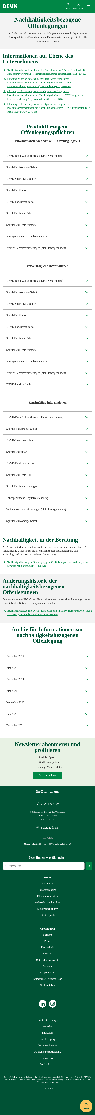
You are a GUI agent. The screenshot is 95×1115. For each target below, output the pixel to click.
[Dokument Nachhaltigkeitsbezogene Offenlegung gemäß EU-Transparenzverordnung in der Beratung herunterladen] (47, 564)
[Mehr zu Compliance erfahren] (47, 1058)
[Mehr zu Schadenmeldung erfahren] (47, 890)
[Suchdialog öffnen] (68, 6)
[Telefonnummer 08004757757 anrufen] (47, 803)
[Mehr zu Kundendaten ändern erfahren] (47, 909)
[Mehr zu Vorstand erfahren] (47, 954)
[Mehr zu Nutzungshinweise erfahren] (47, 1045)
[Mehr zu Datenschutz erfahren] (47, 1026)
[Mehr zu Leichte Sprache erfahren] (47, 915)
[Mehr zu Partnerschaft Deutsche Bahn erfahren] (47, 979)
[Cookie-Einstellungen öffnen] (47, 1020)
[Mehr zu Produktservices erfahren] (47, 896)
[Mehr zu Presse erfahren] (47, 941)
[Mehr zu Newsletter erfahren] (47, 775)
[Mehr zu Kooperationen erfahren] (47, 973)
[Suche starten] (89, 866)
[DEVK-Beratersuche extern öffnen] (47, 827)
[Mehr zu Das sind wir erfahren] (47, 947)
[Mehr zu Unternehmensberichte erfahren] (47, 960)
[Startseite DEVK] (10, 6)
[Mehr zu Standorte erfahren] (47, 966)
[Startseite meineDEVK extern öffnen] (78, 6)
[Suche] (24, 866)
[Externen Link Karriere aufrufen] (47, 935)
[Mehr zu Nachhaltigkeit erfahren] (47, 985)
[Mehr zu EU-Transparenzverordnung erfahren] (47, 1051)
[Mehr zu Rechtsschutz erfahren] (48, 902)
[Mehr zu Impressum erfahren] (47, 1032)
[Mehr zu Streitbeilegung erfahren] (47, 1039)
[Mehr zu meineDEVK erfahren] (47, 884)
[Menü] (88, 6)
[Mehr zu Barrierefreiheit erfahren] (47, 1064)
